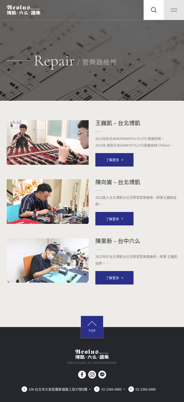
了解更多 (112, 159)
